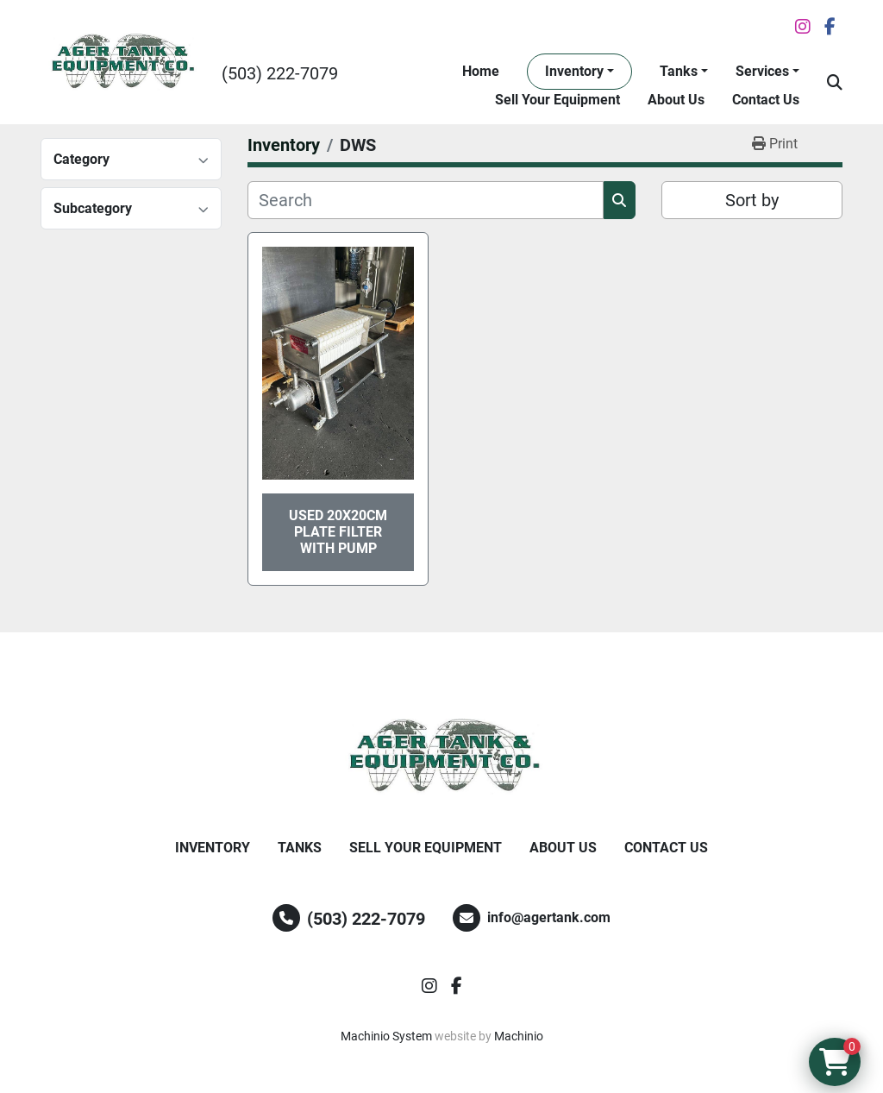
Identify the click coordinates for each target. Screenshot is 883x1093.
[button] (579, 71)
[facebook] (830, 27)
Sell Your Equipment (557, 99)
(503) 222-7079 (280, 73)
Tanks (679, 71)
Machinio (518, 1036)
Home (480, 71)
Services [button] (762, 71)
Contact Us (765, 99)
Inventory (574, 71)
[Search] (425, 200)
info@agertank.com (549, 917)
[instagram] (803, 27)
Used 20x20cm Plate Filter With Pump (338, 531)
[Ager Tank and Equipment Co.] (441, 757)
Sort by (752, 200)
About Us (676, 99)
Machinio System (386, 1036)
